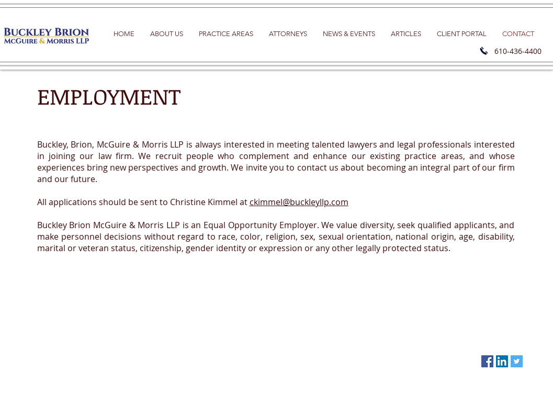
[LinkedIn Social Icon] (502, 361)
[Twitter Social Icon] (517, 361)
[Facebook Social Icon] (487, 361)
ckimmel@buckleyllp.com (299, 202)
